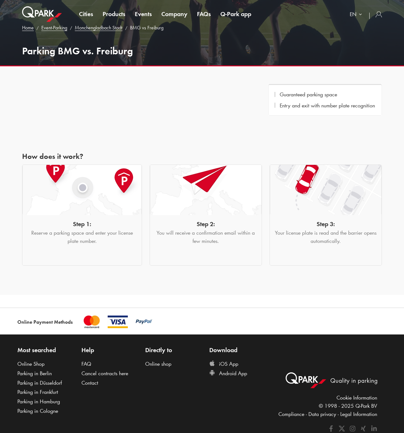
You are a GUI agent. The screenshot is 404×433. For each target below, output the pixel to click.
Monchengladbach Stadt (98, 28)
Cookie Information (356, 397)
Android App (228, 373)
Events (143, 14)
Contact (89, 382)
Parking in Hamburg (38, 401)
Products (114, 14)
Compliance (291, 414)
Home (28, 28)
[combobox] (357, 15)
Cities (86, 14)
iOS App (223, 363)
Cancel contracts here (104, 373)
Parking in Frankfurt (37, 391)
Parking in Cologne (37, 410)
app (235, 14)
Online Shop (31, 363)
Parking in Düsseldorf (39, 382)
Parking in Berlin (34, 373)
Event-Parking (54, 28)
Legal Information (358, 414)
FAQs (204, 14)
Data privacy (322, 414)
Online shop (158, 363)
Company (174, 14)
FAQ (86, 363)
